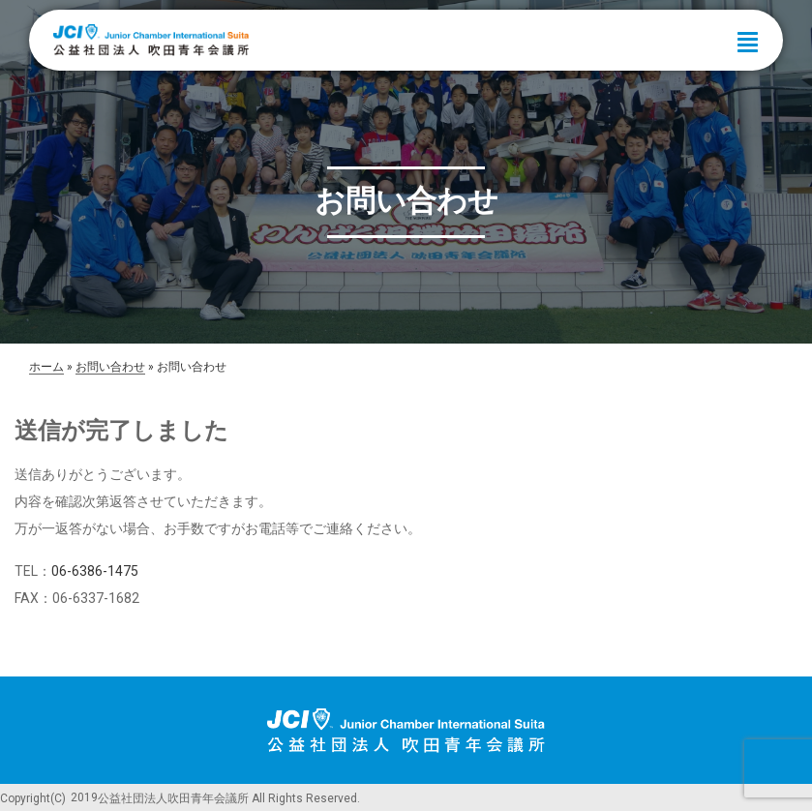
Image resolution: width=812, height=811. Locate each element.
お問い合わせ (110, 367)
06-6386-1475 (94, 571)
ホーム (46, 367)
